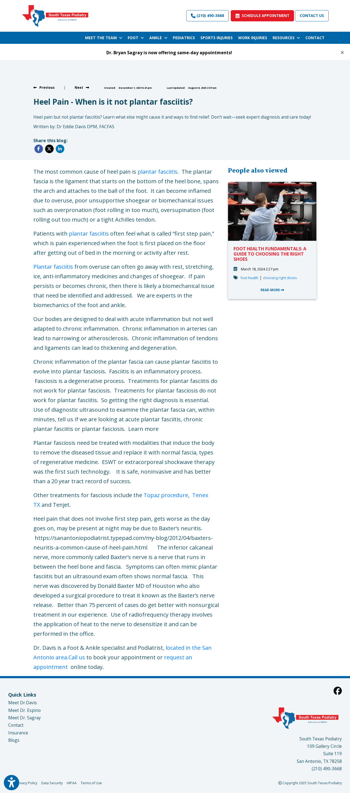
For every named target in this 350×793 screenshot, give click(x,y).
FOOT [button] (136, 37)
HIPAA (72, 782)
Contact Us (312, 15)
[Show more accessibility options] (11, 783)
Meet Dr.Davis (22, 703)
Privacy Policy (26, 782)
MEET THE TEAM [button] (103, 37)
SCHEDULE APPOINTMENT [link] (262, 15)
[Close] (342, 52)
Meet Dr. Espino (24, 710)
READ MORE (272, 290)
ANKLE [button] (158, 37)
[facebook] (338, 690)
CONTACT (315, 37)
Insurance (18, 733)
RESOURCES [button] (286, 37)
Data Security (52, 782)
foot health (249, 278)
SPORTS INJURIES (216, 37)
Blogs (13, 740)
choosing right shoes (280, 278)
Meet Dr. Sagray (24, 718)
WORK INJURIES (252, 37)
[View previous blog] (44, 87)
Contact (16, 725)
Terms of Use (91, 782)
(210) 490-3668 (207, 15)
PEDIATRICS (184, 37)
